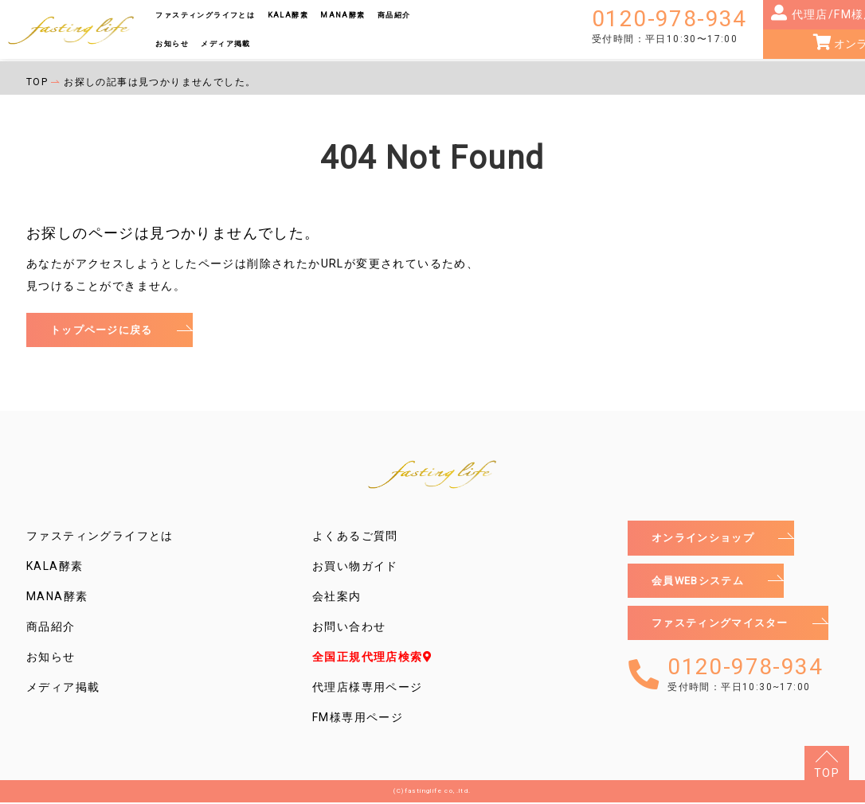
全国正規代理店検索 (372, 658)
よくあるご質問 (355, 537)
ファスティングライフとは (205, 14)
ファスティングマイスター (725, 628)
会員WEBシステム (702, 583)
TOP (827, 773)
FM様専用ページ (357, 718)
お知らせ (172, 43)
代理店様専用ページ (367, 688)
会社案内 (337, 597)
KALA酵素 (288, 14)
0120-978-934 (669, 26)
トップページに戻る (105, 330)
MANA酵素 (342, 14)
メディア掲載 (225, 43)
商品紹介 (394, 14)
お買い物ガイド (355, 567)
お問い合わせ (349, 628)
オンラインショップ (707, 539)
